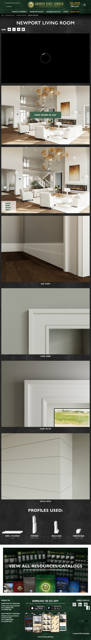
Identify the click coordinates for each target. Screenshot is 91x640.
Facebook (88, 608)
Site (45, 637)
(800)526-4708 (9, 608)
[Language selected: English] (85, 621)
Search (84, 4)
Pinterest (85, 604)
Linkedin (80, 604)
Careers (9, 6)
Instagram (74, 604)
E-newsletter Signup (12, 3)
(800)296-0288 (9, 619)
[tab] (20, 12)
